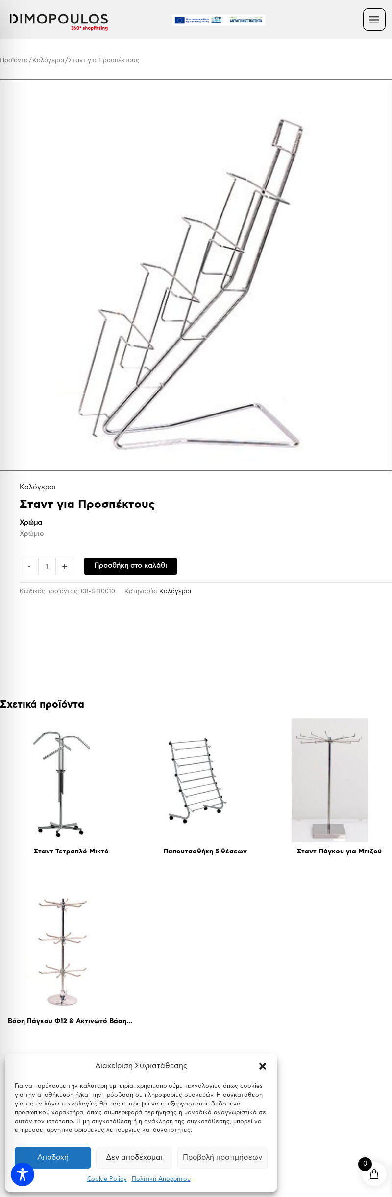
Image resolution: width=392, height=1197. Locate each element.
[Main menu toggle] (374, 19)
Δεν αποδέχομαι (134, 1157)
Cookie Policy (107, 1179)
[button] (263, 1066)
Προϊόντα (14, 60)
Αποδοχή (53, 1157)
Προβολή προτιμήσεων (222, 1157)
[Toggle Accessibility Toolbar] (22, 1174)
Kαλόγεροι (48, 60)
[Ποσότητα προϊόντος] (47, 566)
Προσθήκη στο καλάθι (130, 565)
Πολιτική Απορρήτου (161, 1179)
